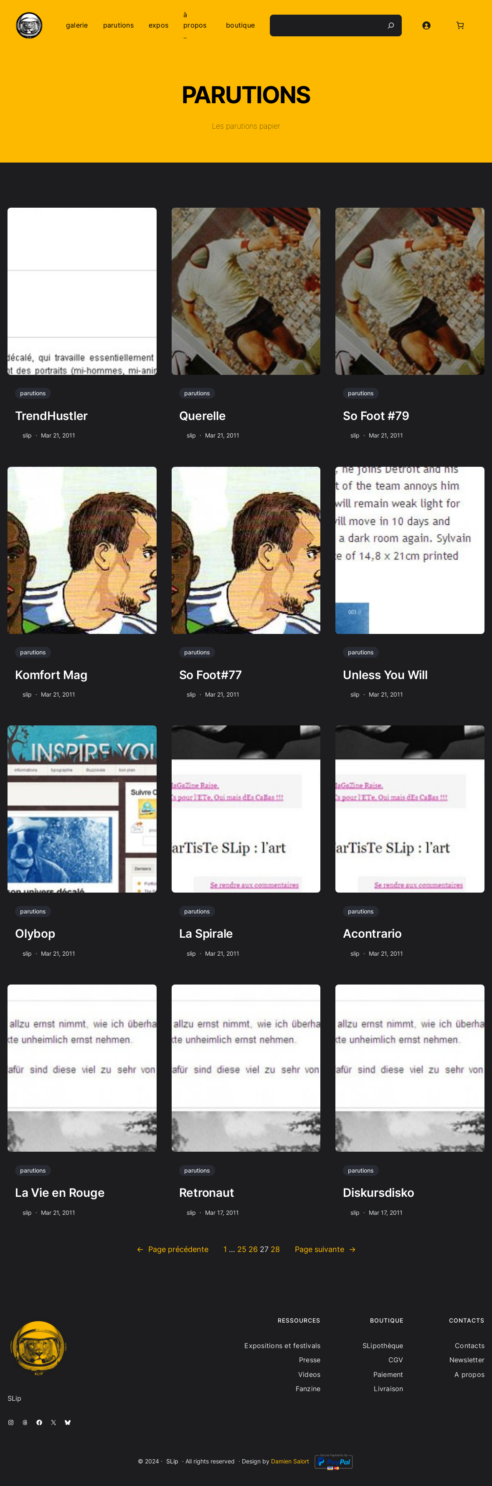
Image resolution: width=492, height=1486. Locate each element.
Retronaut (206, 1193)
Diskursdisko (378, 1193)
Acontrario (372, 933)
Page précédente (172, 1250)
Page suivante (325, 1250)
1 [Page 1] (225, 1249)
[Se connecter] (426, 25)
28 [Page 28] (275, 1249)
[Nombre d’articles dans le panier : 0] (460, 25)
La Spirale (206, 933)
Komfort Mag (51, 675)
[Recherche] (391, 25)
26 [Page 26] (253, 1249)
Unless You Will (385, 675)
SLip (172, 1461)
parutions (33, 393)
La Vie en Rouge (59, 1193)
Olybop (35, 933)
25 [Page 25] (241, 1249)
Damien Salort (290, 1461)
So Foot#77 (210, 675)
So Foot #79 (376, 416)
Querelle (202, 416)
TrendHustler (51, 416)
